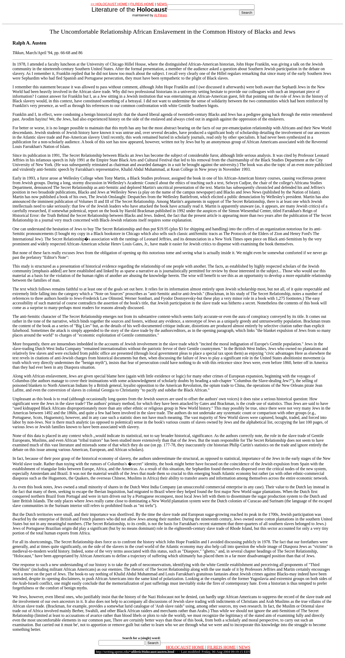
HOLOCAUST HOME (185, 647)
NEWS (162, 4)
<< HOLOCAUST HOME (109, 4)
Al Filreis (160, 15)
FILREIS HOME (142, 4)
